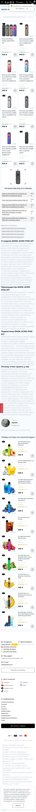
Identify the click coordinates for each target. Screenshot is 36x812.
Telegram (24, 682)
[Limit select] (30, 17)
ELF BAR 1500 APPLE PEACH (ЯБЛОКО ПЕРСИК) (24, 443)
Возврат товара (5, 711)
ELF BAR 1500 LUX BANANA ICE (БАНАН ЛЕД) (24, 576)
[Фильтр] (1, 408)
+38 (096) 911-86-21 (9, 649)
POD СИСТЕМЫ (9, 6)
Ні (27, 8)
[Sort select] (15, 17)
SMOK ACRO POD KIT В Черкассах (13, 237)
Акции (3, 720)
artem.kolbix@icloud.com (18, 766)
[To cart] (15, 54)
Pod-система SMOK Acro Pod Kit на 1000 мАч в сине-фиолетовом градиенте (9, 151)
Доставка (4, 704)
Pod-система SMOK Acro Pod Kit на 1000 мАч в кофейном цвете (26, 42)
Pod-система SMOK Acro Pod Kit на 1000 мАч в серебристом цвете (9, 114)
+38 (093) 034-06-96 (10, 651)
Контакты (4, 708)
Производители (6, 715)
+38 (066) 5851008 (18, 763)
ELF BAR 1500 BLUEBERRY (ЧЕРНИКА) (26, 499)
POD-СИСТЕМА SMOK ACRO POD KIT (8, 41)
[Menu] (2, 2)
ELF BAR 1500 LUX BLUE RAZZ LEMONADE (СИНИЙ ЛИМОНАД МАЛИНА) (26, 614)
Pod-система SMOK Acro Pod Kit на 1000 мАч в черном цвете (26, 150)
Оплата (3, 706)
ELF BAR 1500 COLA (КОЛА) (24, 518)
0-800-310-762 (6, 644)
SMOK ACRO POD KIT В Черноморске (14, 228)
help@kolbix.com (7, 664)
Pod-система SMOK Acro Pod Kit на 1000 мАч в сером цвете (26, 113)
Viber (23, 685)
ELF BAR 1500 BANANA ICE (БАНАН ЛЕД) (26, 461)
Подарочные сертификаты (9, 717)
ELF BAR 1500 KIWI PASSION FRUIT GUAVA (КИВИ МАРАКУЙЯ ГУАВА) (25, 558)
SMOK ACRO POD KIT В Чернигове (13, 231)
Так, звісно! (20, 8)
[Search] (30, 2)
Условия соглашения (7, 702)
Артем (14, 423)
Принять (18, 805)
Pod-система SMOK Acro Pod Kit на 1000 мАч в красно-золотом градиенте (9, 78)
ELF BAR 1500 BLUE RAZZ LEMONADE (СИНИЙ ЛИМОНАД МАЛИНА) (25, 481)
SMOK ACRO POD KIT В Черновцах (13, 234)
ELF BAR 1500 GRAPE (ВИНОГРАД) (24, 537)
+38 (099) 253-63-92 (9, 647)
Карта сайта (4, 713)
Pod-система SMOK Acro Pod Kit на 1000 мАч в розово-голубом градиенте (26, 78)
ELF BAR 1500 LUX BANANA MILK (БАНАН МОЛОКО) (25, 595)
